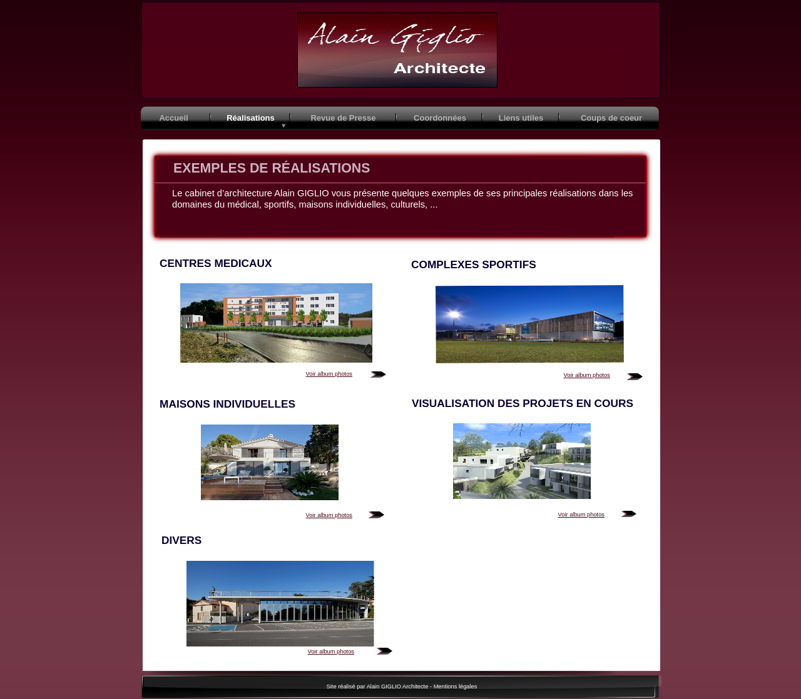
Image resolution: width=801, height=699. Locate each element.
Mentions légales (455, 686)
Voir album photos (329, 374)
